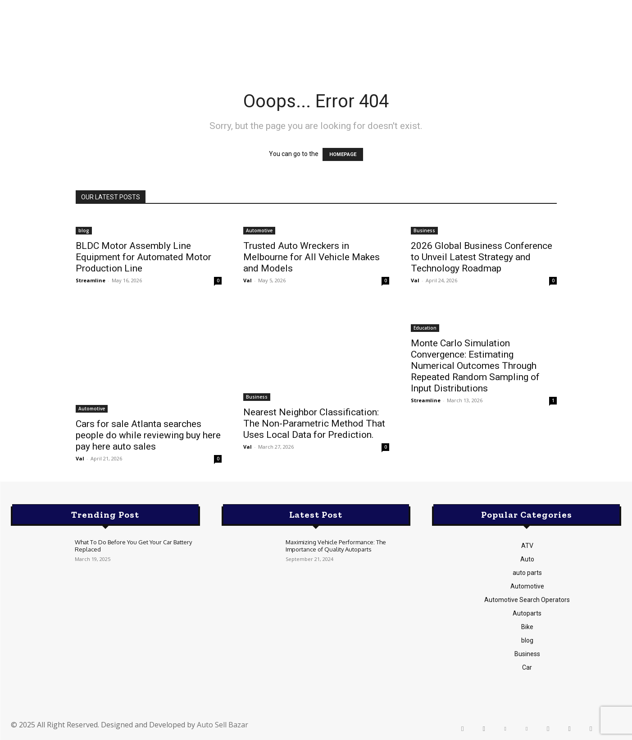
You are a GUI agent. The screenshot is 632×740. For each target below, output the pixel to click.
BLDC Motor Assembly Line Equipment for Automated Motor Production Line (143, 257)
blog (83, 230)
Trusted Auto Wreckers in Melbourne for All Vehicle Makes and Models (311, 257)
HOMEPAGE (342, 154)
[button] (553, 37)
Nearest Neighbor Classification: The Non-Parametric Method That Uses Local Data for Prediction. (314, 423)
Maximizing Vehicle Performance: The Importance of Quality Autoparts (336, 545)
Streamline (90, 280)
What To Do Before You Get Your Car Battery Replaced (133, 545)
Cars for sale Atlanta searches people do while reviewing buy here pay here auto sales (148, 435)
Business (424, 230)
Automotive (259, 230)
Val (247, 280)
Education (425, 328)
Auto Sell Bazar (222, 725)
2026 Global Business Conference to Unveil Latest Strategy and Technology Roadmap (481, 257)
